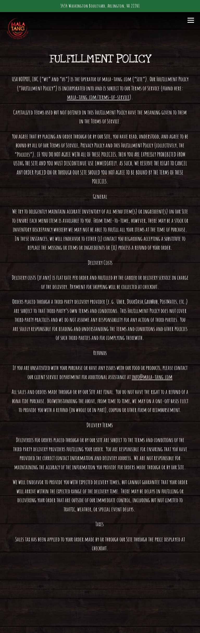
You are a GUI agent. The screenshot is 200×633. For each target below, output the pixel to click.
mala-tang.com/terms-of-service (98, 97)
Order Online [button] (100, 609)
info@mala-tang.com (152, 377)
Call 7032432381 (100, 593)
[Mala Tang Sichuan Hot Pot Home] (24, 29)
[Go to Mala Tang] (100, 6)
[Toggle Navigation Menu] (191, 20)
